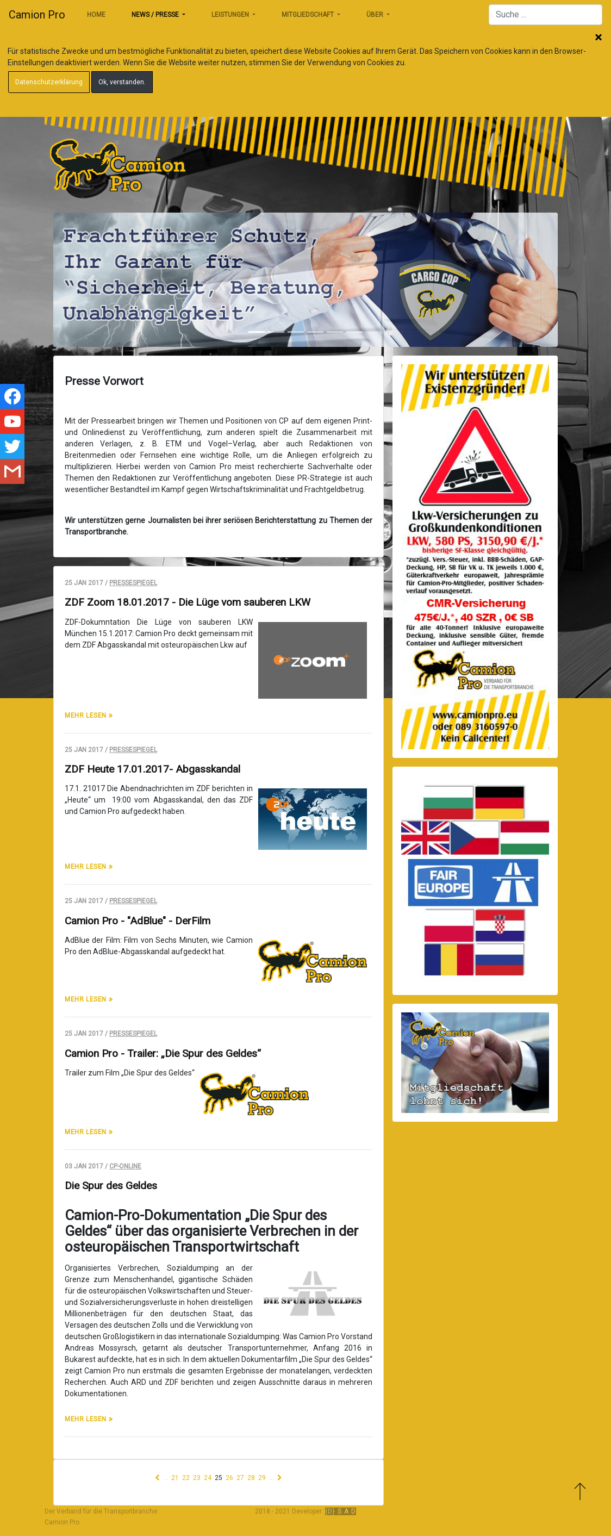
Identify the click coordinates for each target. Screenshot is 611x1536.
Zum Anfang (580, 1491)
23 (197, 1478)
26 (229, 1478)
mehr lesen (87, 715)
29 (262, 1478)
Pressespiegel (133, 583)
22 (186, 1478)
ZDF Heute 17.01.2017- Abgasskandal (152, 769)
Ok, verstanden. (122, 82)
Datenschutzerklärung (49, 82)
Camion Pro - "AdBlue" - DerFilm (137, 921)
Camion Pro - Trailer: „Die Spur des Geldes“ (163, 1053)
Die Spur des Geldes (111, 1185)
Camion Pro (37, 14)
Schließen (598, 38)
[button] (91, 280)
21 (175, 1478)
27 (240, 1478)
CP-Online (125, 1166)
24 (207, 1478)
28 (251, 1478)
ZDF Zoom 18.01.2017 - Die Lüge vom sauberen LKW (187, 602)
